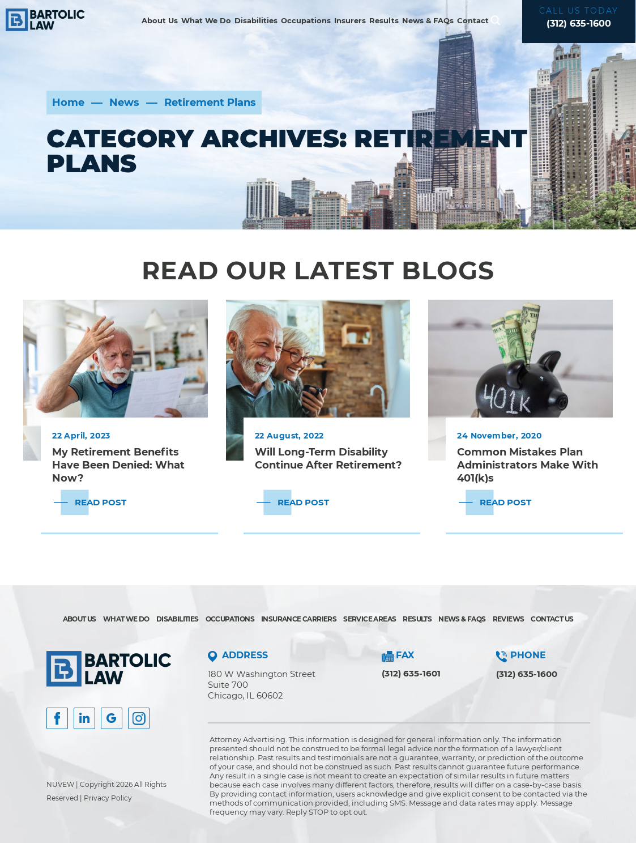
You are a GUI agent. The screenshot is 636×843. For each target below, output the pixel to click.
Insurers (350, 20)
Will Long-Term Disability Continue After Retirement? (328, 458)
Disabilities (256, 20)
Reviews (508, 619)
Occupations (306, 20)
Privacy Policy (108, 798)
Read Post (100, 502)
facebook (57, 718)
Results (384, 20)
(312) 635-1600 (579, 23)
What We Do (206, 20)
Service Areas (369, 619)
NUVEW (60, 784)
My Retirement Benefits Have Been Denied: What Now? (118, 465)
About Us (160, 20)
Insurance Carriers (298, 619)
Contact (473, 20)
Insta (84, 718)
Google (111, 718)
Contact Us (552, 619)
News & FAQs (428, 20)
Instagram (139, 718)
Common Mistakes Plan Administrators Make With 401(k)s (527, 465)
